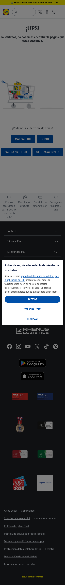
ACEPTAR (32, 299)
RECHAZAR (32, 319)
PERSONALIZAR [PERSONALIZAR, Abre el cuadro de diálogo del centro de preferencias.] (32, 309)
